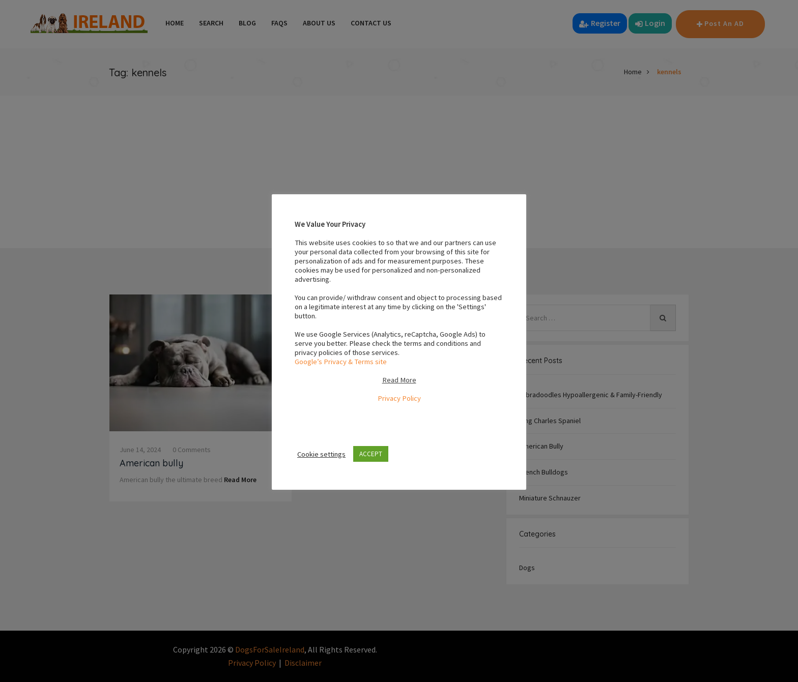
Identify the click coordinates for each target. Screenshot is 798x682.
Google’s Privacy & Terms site (341, 361)
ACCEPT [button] (370, 454)
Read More (399, 379)
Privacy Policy (399, 398)
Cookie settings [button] (321, 454)
